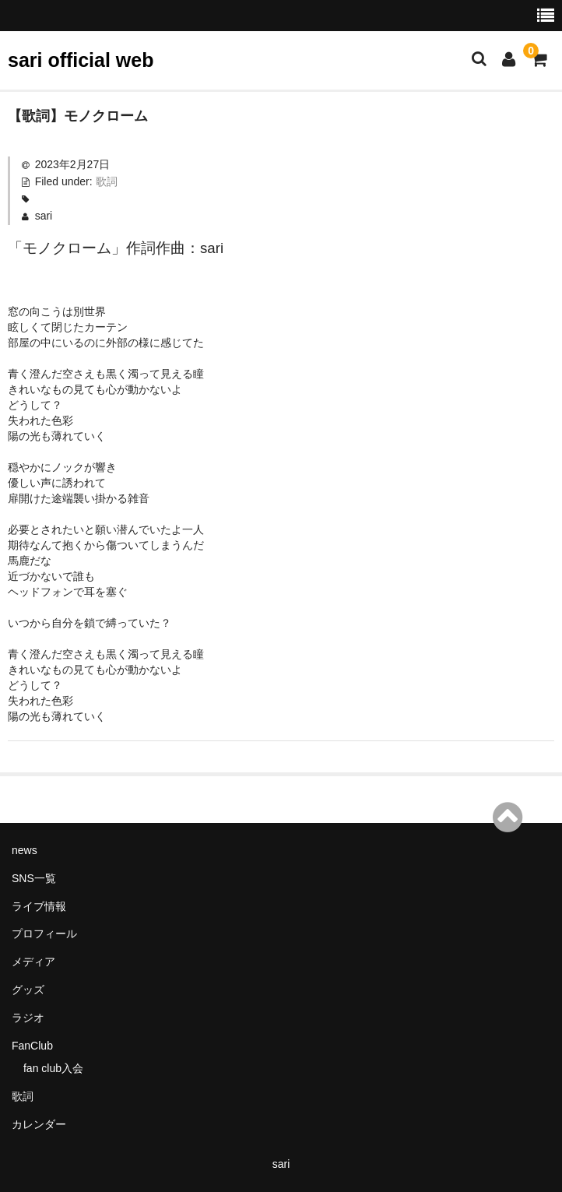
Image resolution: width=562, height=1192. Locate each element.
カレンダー (39, 1124)
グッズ (28, 989)
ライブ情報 (39, 906)
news (24, 850)
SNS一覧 (34, 878)
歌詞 (107, 181)
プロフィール (44, 933)
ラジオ (28, 1017)
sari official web (80, 60)
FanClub (32, 1045)
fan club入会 (53, 1068)
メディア (33, 961)
